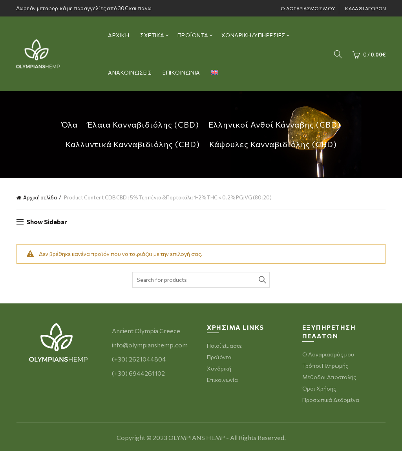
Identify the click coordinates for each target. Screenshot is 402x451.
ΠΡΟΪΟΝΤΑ (192, 35)
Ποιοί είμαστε (224, 345)
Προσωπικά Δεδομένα (330, 399)
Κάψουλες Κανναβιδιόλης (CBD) (273, 144)
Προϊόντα (219, 357)
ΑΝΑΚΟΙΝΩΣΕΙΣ (130, 72)
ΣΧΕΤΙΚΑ (152, 35)
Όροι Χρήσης (319, 388)
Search (262, 280)
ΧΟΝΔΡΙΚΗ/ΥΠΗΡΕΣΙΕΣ (253, 35)
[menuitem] (214, 72)
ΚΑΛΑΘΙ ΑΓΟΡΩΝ (365, 8)
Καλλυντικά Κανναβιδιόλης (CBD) (133, 144)
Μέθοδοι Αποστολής (329, 377)
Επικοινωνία (222, 379)
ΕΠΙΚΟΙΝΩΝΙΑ (181, 72)
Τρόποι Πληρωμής (325, 365)
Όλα (69, 124)
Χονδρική (219, 368)
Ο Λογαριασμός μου (328, 354)
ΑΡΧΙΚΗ (118, 35)
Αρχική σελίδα (40, 197)
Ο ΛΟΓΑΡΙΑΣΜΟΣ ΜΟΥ (308, 8)
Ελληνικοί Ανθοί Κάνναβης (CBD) (274, 124)
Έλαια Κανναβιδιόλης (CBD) (143, 124)
